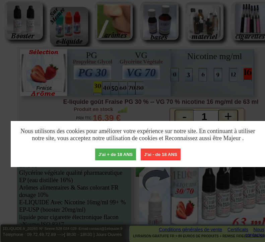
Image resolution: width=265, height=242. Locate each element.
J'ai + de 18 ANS (115, 154)
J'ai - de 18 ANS (160, 154)
